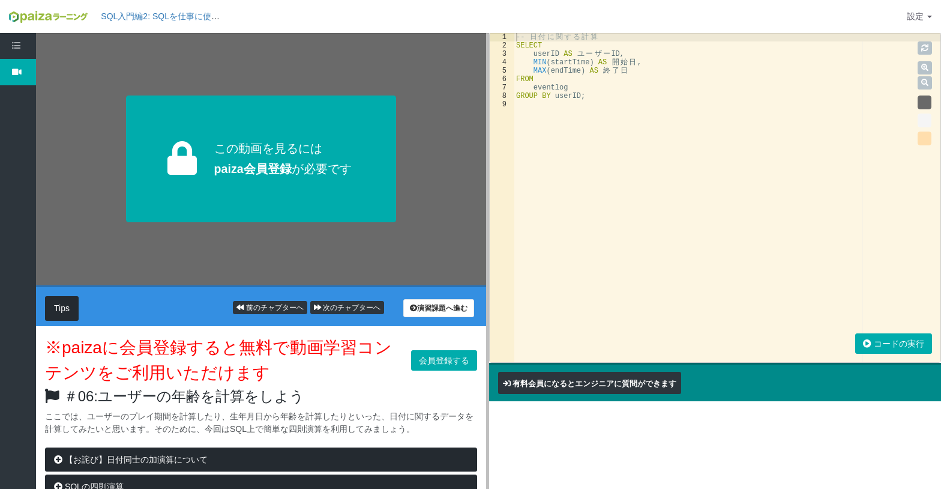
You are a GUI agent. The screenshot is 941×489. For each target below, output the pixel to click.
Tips (62, 308)
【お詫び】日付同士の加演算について (131, 459)
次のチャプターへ (347, 307)
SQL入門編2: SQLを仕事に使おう (164, 16)
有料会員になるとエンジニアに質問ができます (594, 383)
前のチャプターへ (269, 307)
